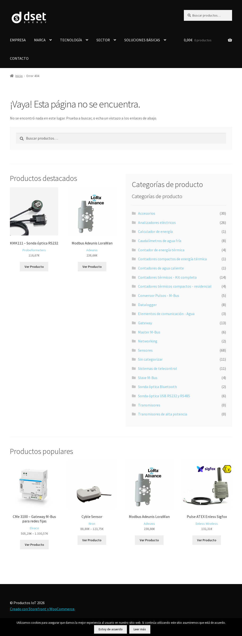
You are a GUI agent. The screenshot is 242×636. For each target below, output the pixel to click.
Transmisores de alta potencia (162, 414)
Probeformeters (34, 250)
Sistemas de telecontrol (157, 368)
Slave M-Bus (147, 377)
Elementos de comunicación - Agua (166, 313)
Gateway (145, 322)
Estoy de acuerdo (111, 629)
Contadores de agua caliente (161, 268)
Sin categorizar (150, 359)
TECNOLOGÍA (71, 40)
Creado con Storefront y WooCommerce (42, 608)
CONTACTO (19, 58)
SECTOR (103, 40)
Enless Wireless (207, 523)
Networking (147, 341)
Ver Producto (34, 267)
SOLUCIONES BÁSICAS (142, 40)
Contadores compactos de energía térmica (172, 258)
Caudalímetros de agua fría (159, 240)
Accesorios (146, 213)
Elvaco (34, 528)
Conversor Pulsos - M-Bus (158, 295)
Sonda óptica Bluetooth (157, 386)
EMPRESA (18, 40)
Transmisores (149, 405)
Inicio (19, 76)
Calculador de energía (155, 231)
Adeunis (92, 250)
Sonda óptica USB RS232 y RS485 (164, 395)
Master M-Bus (149, 332)
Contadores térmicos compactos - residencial (175, 286)
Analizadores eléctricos (157, 222)
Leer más (140, 629)
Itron (92, 523)
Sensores (145, 350)
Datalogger (147, 304)
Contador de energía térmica (161, 250)
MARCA (40, 40)
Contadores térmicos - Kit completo (167, 277)
